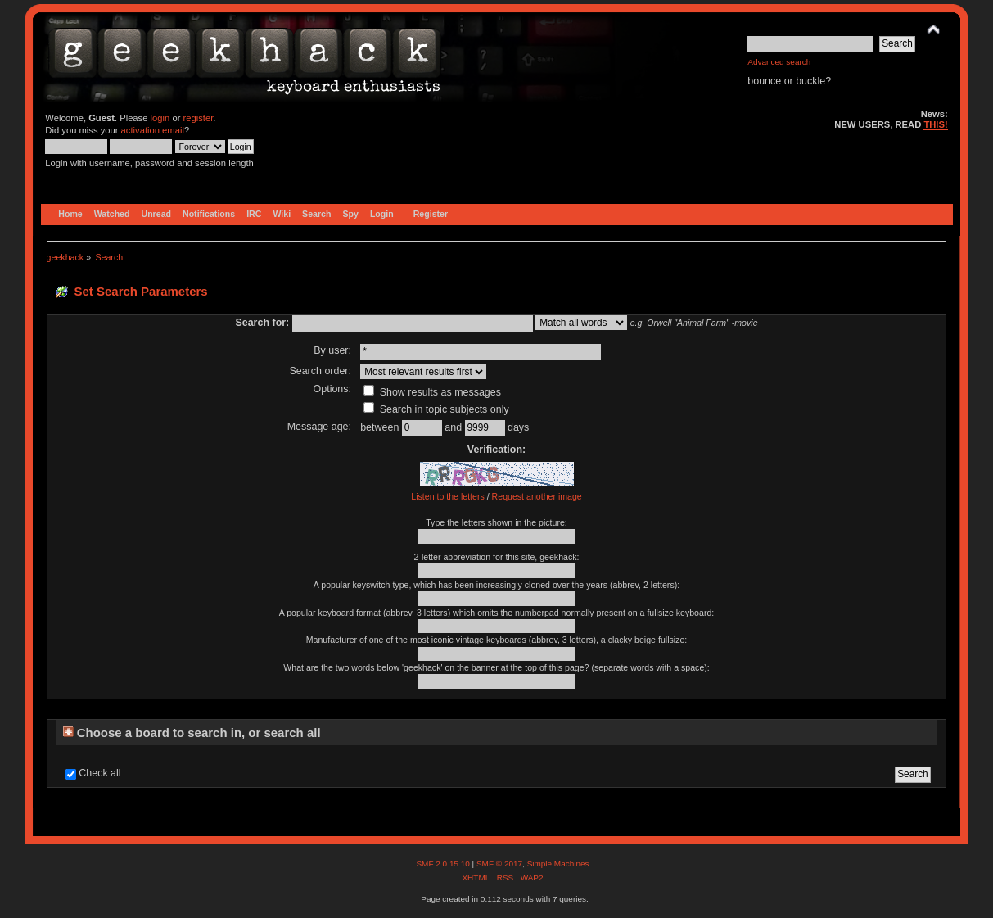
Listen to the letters (448, 496)
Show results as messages (432, 392)
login (160, 118)
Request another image (537, 496)
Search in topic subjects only (436, 409)
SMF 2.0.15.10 (444, 863)
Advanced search (778, 61)
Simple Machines (558, 863)
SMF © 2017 (499, 863)
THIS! (935, 124)
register (198, 118)
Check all (99, 773)
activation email (152, 130)
